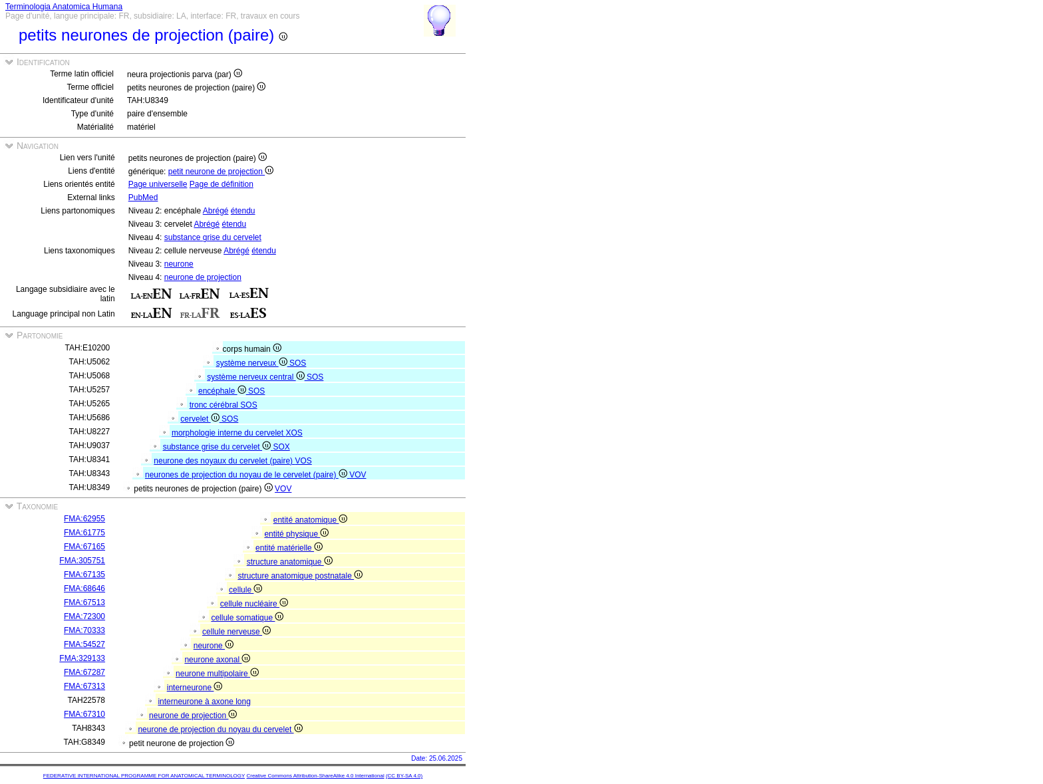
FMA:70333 (84, 630)
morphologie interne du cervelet (228, 433)
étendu (243, 210)
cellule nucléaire (254, 603)
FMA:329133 (82, 658)
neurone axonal (217, 659)
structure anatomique (290, 562)
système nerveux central (257, 377)
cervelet (201, 419)
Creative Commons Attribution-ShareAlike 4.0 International (315, 776)
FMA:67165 (84, 546)
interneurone (195, 687)
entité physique (296, 534)
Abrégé (216, 210)
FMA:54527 (84, 644)
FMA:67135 (84, 574)
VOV (357, 474)
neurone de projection (202, 277)
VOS (303, 460)
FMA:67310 (84, 714)
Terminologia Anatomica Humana (63, 6)
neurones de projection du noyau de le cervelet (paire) (247, 474)
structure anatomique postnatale (300, 576)
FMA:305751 (82, 560)
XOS (293, 433)
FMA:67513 (84, 602)
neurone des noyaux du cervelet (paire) (224, 460)
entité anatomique (310, 520)
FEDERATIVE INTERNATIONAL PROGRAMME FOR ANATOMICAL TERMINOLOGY (144, 776)
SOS (297, 363)
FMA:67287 (84, 672)
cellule (245, 589)
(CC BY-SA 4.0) (404, 776)
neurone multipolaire (217, 673)
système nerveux (252, 363)
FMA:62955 (84, 518)
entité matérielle (289, 548)
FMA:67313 (84, 686)
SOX (281, 447)
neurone (179, 264)
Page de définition (221, 184)
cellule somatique (247, 617)
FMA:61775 (84, 532)
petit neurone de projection (220, 171)
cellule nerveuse (236, 631)
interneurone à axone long (204, 701)
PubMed (143, 197)
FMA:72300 (84, 616)
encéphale (223, 391)
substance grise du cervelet (212, 237)
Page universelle (158, 184)
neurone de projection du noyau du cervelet (220, 729)
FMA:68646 (84, 588)
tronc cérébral (215, 405)
